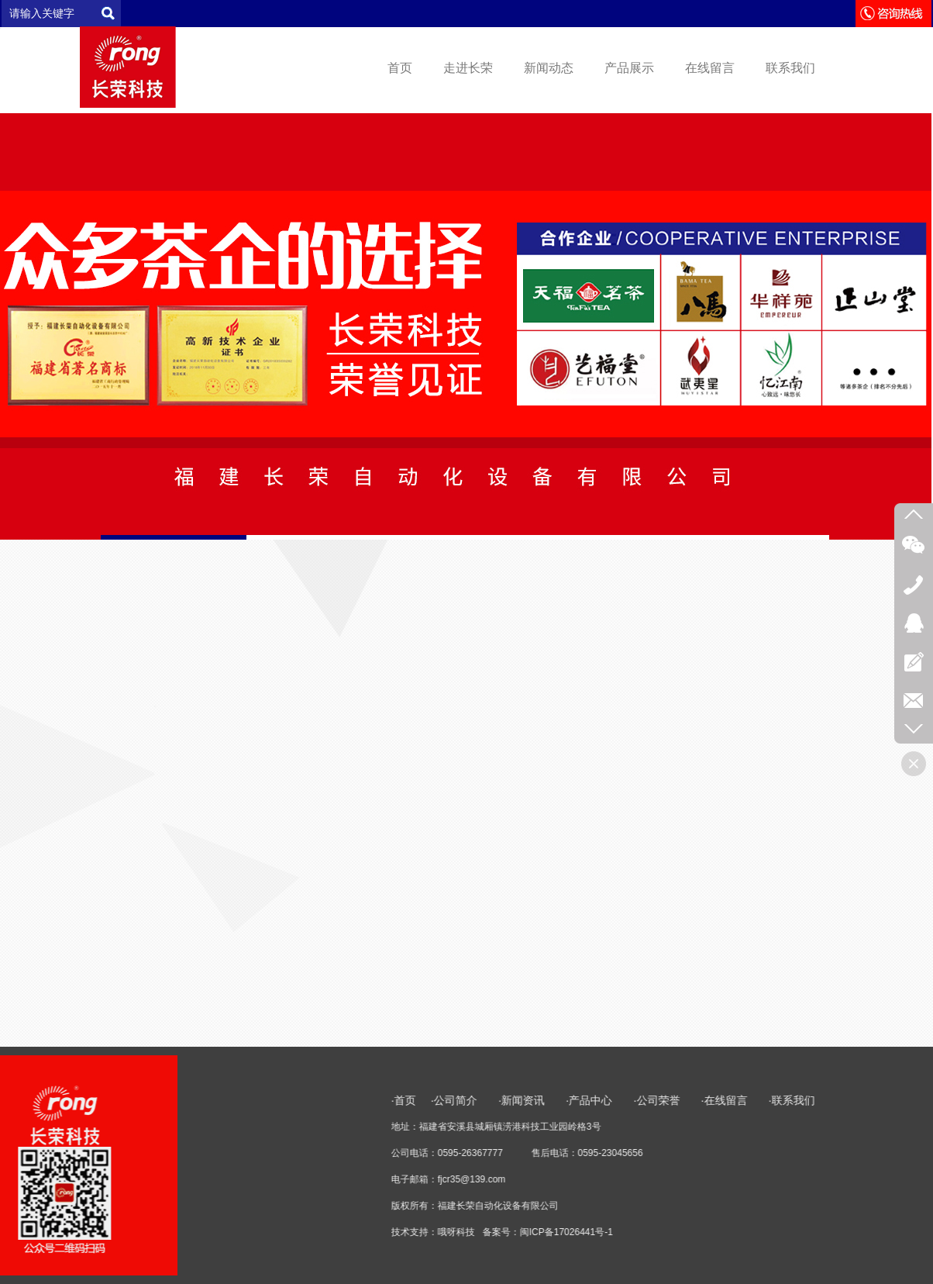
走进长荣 (468, 67)
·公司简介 (693, 1100)
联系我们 (790, 67)
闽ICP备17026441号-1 (804, 1232)
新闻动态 (548, 67)
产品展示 (629, 67)
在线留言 (710, 67)
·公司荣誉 (895, 1100)
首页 (399, 67)
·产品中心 (829, 1100)
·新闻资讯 (770, 1100)
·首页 (641, 1100)
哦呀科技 (694, 1232)
